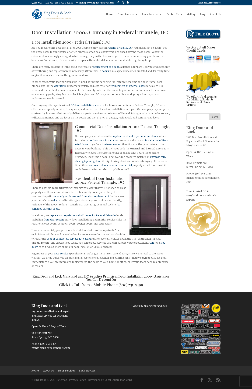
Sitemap (62, 379)
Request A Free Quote (209, 3)
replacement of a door (106, 66)
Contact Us (172, 14)
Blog (202, 14)
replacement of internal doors (128, 85)
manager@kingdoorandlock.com (50, 347)
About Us (215, 14)
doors (56, 200)
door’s (105, 71)
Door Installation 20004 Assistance (144, 276)
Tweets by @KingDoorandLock (149, 305)
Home (109, 14)
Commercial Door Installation (101, 126)
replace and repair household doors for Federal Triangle (83, 215)
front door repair (53, 219)
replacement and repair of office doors (135, 136)
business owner (111, 144)
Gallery (191, 14)
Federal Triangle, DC (119, 47)
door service (61, 253)
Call (151, 242)
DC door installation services (87, 105)
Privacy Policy (77, 379)
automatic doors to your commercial (110, 165)
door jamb (60, 85)
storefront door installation (102, 140)
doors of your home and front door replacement (81, 196)
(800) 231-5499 (130, 284)
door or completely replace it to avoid (69, 238)
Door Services (126, 14)
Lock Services (150, 14)
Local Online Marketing (118, 379)
